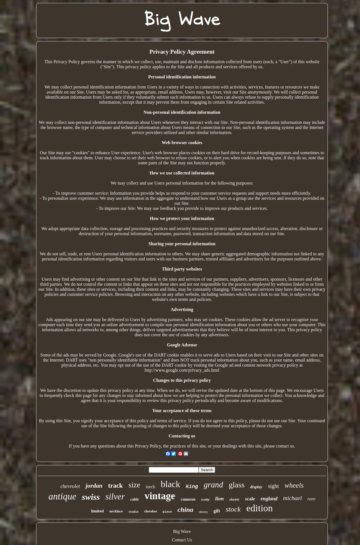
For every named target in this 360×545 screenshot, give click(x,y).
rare (311, 498)
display (256, 487)
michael (292, 498)
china (185, 509)
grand (213, 484)
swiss (91, 496)
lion (219, 498)
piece (167, 512)
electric (235, 499)
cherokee (150, 511)
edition (259, 508)
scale (250, 498)
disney (203, 512)
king (192, 486)
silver (115, 496)
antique (62, 496)
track (115, 485)
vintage (160, 495)
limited (97, 511)
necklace (116, 511)
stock (233, 509)
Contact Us (182, 539)
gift (216, 510)
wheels (294, 485)
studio (134, 512)
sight (273, 486)
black (170, 484)
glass (236, 484)
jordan (94, 485)
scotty (205, 499)
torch (150, 486)
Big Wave (182, 531)
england (269, 498)
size (134, 485)
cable (134, 499)
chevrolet (70, 486)
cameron (188, 499)
